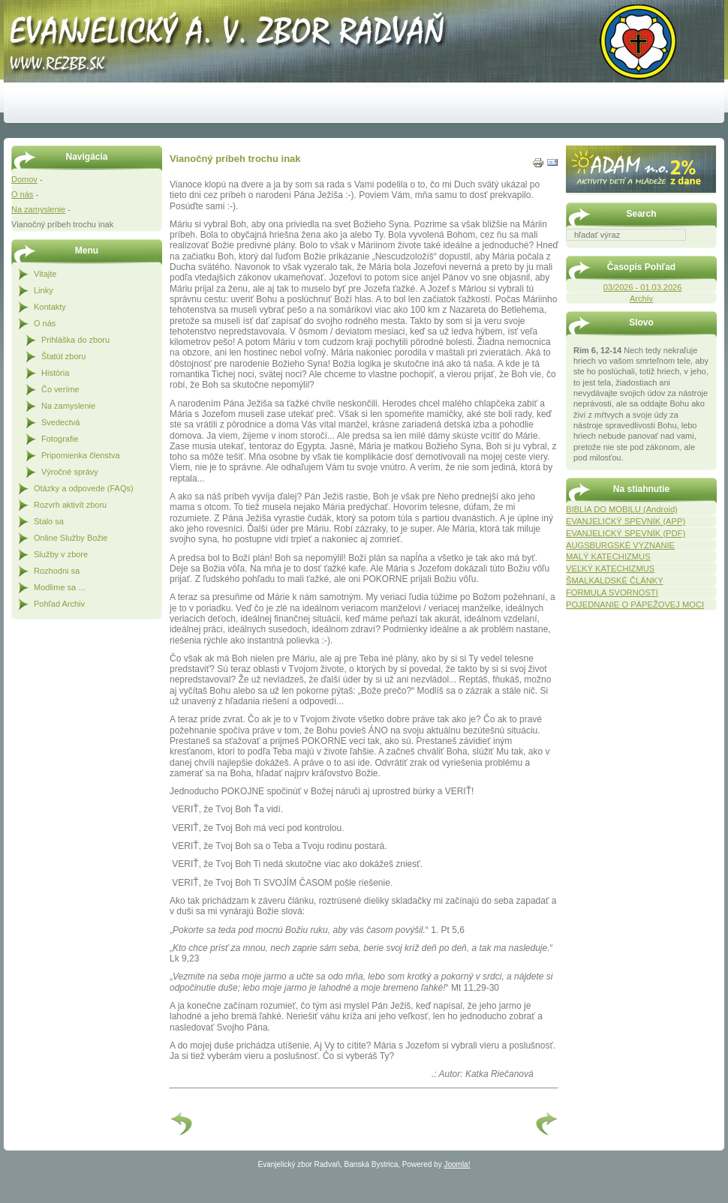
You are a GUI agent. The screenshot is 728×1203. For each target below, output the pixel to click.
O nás (22, 194)
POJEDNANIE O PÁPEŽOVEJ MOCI (635, 604)
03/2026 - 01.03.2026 (642, 287)
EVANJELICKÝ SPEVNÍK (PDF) (625, 533)
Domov (24, 179)
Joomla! (457, 1164)
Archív (641, 298)
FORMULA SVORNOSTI (612, 592)
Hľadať (709, 251)
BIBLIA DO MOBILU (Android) (622, 509)
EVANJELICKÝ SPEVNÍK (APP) (625, 521)
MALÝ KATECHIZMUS (608, 556)
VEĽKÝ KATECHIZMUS (610, 568)
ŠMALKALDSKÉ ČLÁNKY (614, 580)
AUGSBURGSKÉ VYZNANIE (620, 545)
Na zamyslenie (38, 209)
